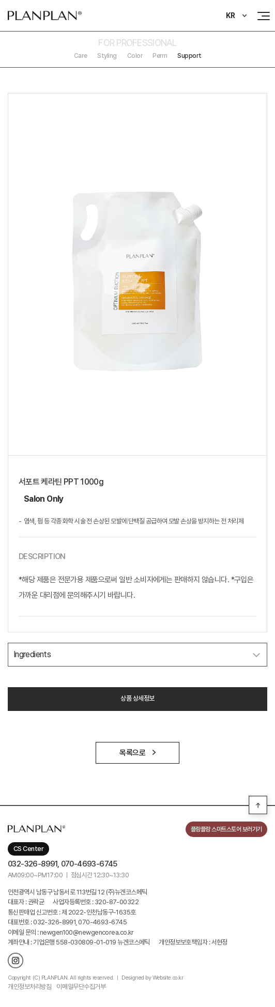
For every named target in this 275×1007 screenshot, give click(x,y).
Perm (159, 55)
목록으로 (137, 752)
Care (80, 55)
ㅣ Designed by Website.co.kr (149, 977)
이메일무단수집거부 (80, 986)
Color (135, 55)
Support (189, 55)
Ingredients (32, 654)
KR (230, 15)
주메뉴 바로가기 (0, 0)
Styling (107, 55)
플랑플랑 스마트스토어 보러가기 (226, 829)
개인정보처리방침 (29, 986)
